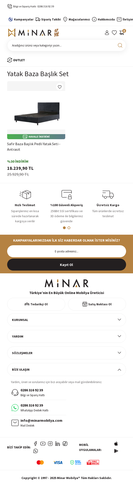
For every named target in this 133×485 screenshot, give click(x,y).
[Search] (66, 45)
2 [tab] (69, 227)
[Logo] (33, 32)
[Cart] (121, 32)
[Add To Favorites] (59, 86)
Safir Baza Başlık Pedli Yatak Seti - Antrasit (33, 146)
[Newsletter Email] (66, 251)
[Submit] (66, 265)
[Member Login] (106, 32)
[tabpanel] (25, 207)
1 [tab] (64, 227)
